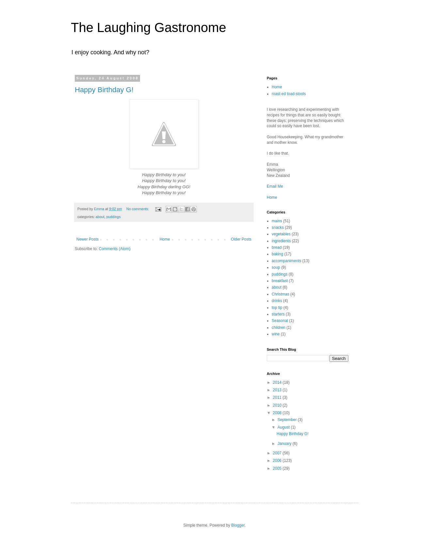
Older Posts (241, 239)
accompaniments (286, 261)
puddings (113, 217)
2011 (278, 397)
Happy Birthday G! (104, 90)
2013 (278, 390)
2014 (278, 382)
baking (277, 254)
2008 (278, 413)
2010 (278, 405)
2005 (278, 468)
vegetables (281, 234)
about (100, 217)
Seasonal (280, 320)
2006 (278, 460)
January (285, 443)
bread (277, 247)
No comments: (138, 209)
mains (277, 221)
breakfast (280, 281)
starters (278, 314)
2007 (278, 453)
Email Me (275, 186)
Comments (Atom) (114, 248)
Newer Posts (87, 239)
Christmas (280, 294)
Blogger (238, 525)
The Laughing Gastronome (148, 27)
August (284, 427)
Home (165, 239)
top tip (277, 307)
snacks (278, 227)
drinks (277, 300)
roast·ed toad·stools (289, 94)
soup (276, 267)
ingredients (281, 241)
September (288, 419)
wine (276, 334)
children (278, 327)
